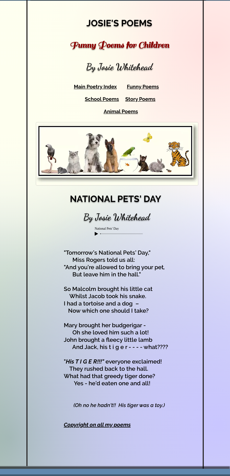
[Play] (96, 234)
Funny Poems (143, 87)
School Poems (102, 99)
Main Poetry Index (95, 87)
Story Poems (140, 99)
